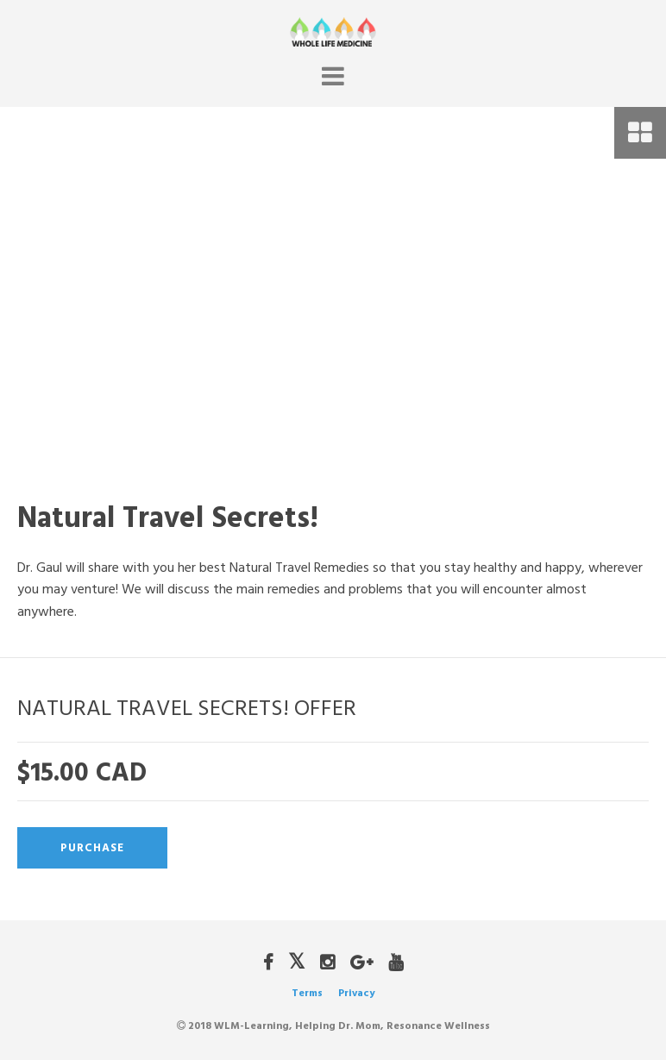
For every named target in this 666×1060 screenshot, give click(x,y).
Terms (307, 993)
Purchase (92, 848)
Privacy (356, 993)
